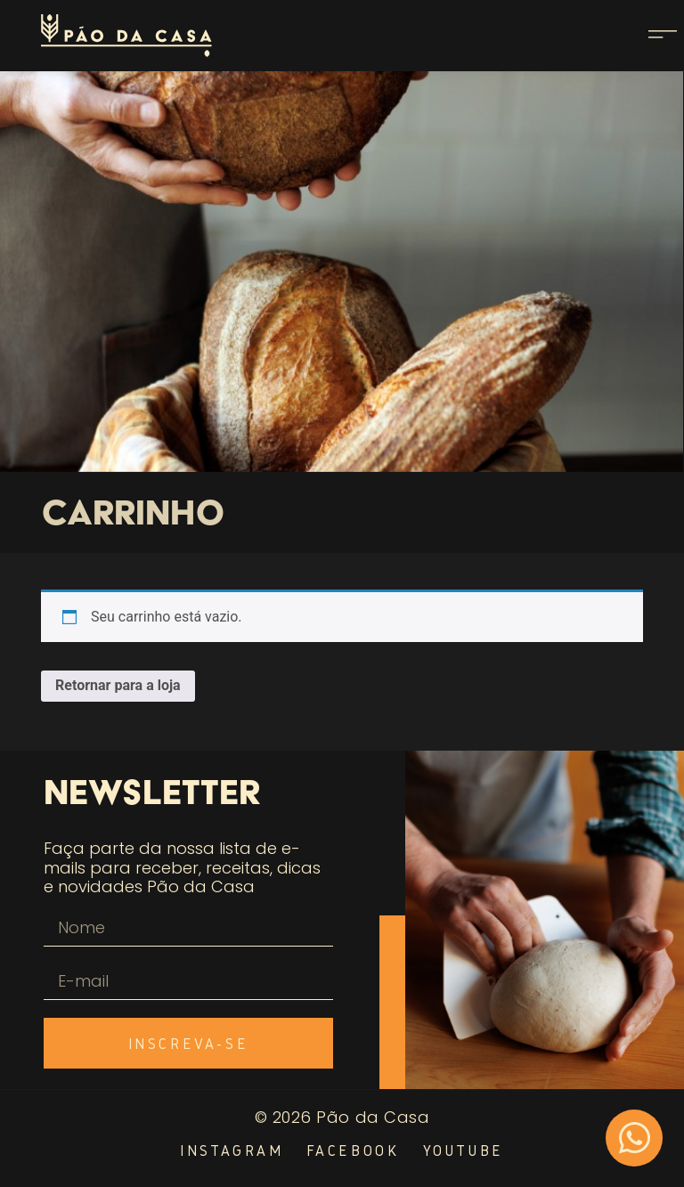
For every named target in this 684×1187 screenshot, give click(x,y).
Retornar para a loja (118, 685)
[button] (662, 36)
